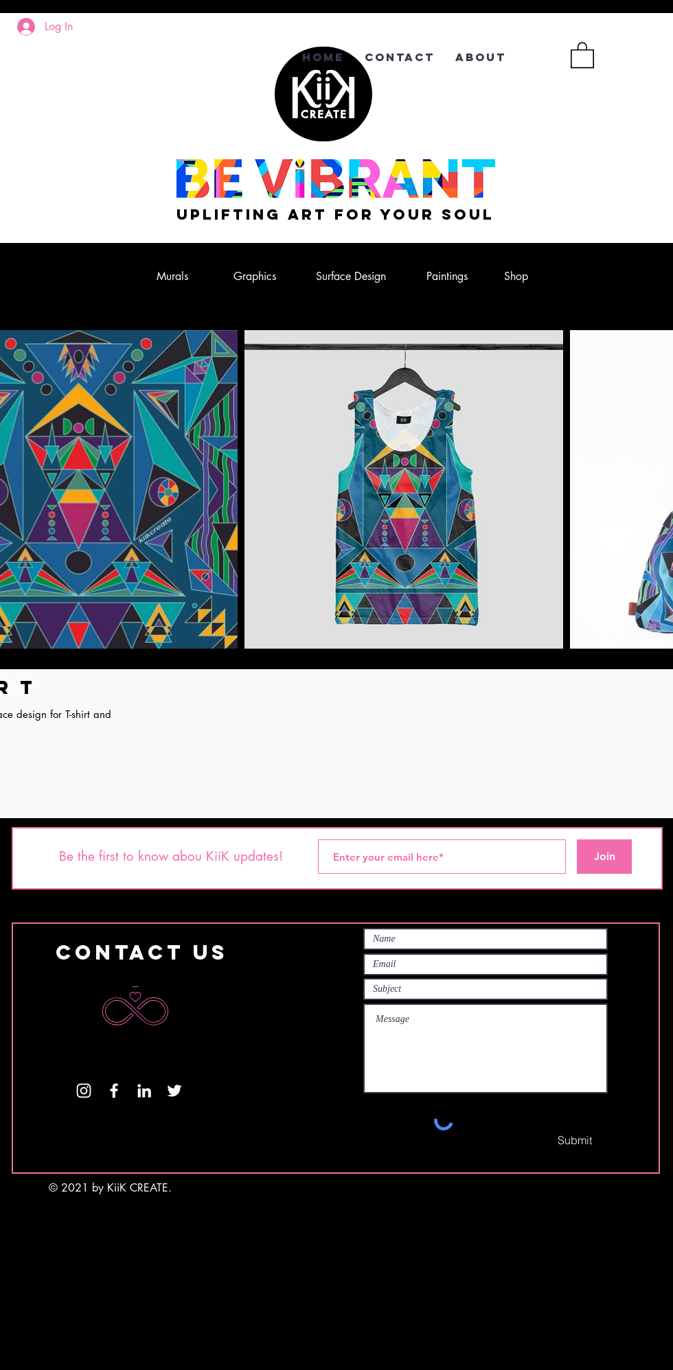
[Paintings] (447, 276)
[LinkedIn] (144, 1090)
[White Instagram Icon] (83, 1090)
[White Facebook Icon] (114, 1090)
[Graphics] (255, 276)
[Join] (604, 856)
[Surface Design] (351, 276)
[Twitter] (174, 1090)
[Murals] (172, 276)
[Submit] (575, 1140)
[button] (582, 54)
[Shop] (515, 276)
